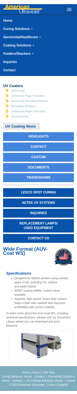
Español (63, 384)
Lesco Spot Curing (38, 192)
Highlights (38, 136)
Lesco (51, 384)
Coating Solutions (18, 45)
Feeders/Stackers (18, 53)
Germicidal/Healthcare (22, 37)
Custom (38, 157)
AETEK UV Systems (38, 202)
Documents (38, 167)
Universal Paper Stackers (28, 111)
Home (7, 20)
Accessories (19, 116)
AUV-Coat (18, 90)
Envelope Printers (23, 106)
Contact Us (38, 238)
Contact (9, 70)
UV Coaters (13, 86)
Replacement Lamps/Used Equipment (38, 226)
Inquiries (10, 62)
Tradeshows (39, 177)
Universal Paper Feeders (28, 95)
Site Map (49, 372)
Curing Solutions (18, 29)
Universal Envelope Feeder (29, 101)
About (36, 372)
